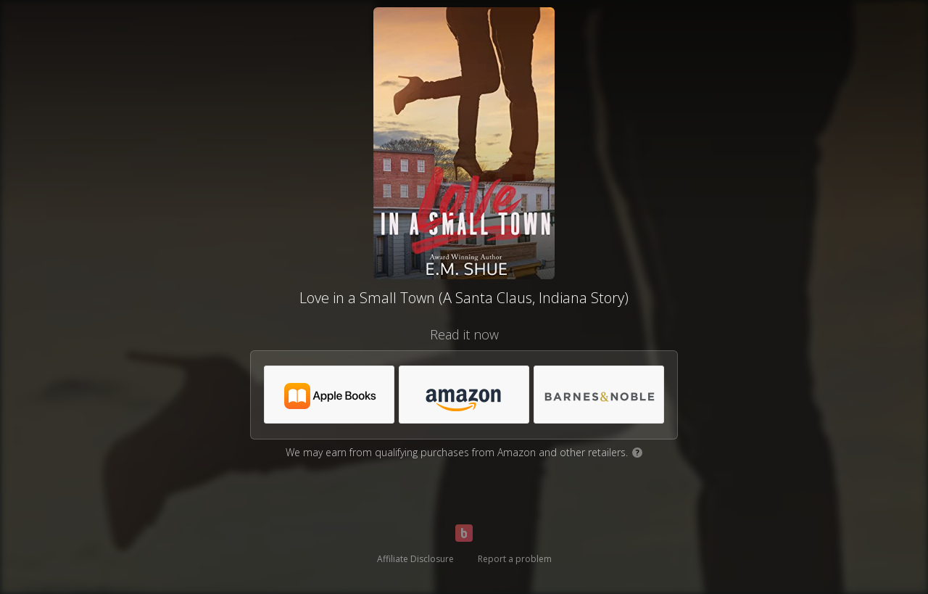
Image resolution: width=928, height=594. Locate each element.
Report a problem (515, 559)
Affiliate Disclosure (415, 559)
